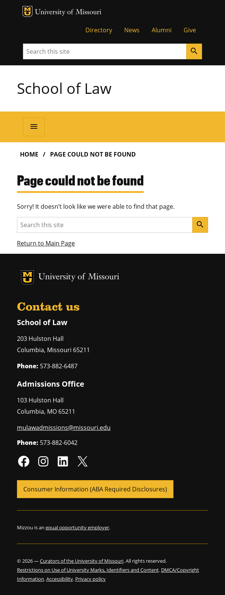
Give (190, 30)
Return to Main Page (46, 243)
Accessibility (59, 578)
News (132, 30)
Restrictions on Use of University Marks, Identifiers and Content (88, 569)
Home (29, 154)
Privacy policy (90, 578)
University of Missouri (68, 13)
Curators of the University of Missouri (81, 560)
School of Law (64, 88)
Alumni (162, 30)
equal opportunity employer (77, 527)
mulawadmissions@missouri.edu (64, 427)
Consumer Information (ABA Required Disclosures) (95, 489)
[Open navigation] (34, 126)
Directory (98, 30)
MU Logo (27, 11)
